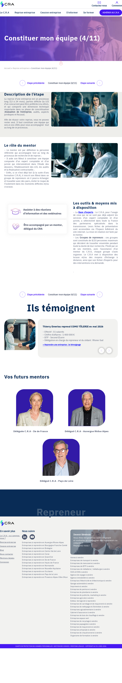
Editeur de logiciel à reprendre (83, 601)
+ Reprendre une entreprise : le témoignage (62, 344)
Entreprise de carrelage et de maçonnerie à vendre (91, 604)
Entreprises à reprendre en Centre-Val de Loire (41, 551)
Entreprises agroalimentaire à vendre (85, 609)
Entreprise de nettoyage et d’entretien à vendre (89, 607)
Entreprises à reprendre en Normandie (38, 565)
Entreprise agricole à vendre (82, 598)
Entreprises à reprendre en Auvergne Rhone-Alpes (43, 542)
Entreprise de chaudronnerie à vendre (86, 633)
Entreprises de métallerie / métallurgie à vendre (90, 569)
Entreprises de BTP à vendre (82, 566)
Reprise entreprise (25, 12)
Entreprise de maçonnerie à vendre (84, 627)
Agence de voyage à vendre (81, 575)
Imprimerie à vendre (79, 586)
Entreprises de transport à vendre (84, 560)
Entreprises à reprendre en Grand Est (37, 557)
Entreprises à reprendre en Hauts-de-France (40, 563)
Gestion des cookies (62, 646)
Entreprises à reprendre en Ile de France (39, 560)
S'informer (72, 12)
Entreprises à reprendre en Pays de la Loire (40, 574)
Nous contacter (6, 554)
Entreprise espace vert (79, 618)
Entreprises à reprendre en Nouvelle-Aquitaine (41, 568)
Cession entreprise (50, 12)
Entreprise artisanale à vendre (82, 630)
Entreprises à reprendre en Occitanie (37, 571)
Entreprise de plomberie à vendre (84, 592)
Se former (88, 12)
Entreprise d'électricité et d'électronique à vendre (90, 580)
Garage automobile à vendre (82, 583)
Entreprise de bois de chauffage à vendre (87, 615)
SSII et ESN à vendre (79, 572)
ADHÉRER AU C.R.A (111, 12)
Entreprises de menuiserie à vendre (85, 563)
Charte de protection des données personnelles (34, 646)
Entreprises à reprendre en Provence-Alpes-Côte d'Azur (45, 577)
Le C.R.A (4, 12)
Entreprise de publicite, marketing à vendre (88, 595)
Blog (2, 550)
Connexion (4, 562)
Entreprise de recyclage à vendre (83, 621)
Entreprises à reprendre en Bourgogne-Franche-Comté (45, 545)
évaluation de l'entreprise (18, 111)
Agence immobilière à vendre (82, 578)
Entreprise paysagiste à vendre (83, 624)
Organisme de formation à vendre (84, 635)
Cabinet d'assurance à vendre (82, 612)
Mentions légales (7, 558)
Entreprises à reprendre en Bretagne (37, 548)
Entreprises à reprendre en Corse (36, 554)
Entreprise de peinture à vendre (83, 589)
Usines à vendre (76, 557)
